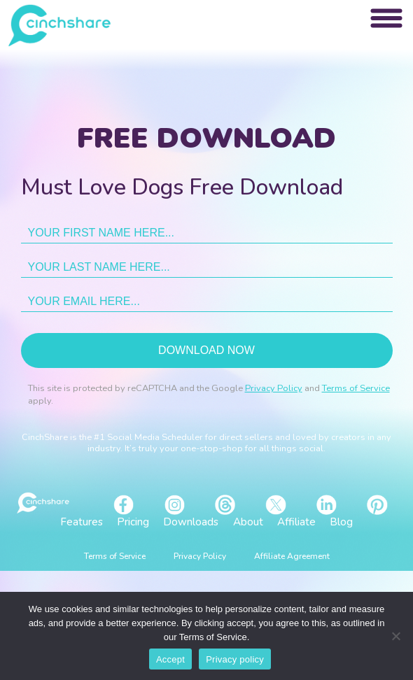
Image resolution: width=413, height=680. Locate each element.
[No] (395, 636)
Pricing (133, 522)
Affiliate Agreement (292, 556)
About (248, 522)
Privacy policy (235, 659)
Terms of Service (356, 388)
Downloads (190, 522)
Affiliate (296, 522)
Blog (341, 522)
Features (81, 522)
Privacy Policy (273, 388)
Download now (206, 350)
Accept (170, 659)
